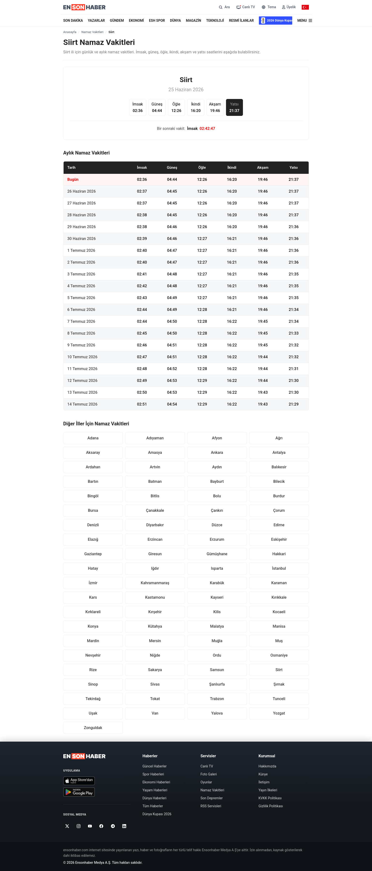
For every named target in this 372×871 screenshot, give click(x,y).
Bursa (93, 510)
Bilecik (279, 481)
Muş (279, 641)
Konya (93, 626)
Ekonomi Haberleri (156, 782)
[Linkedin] (124, 826)
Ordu (217, 655)
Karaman (279, 583)
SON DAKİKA (73, 20)
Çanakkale (155, 510)
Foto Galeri (209, 774)
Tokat (155, 698)
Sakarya (155, 669)
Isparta (217, 568)
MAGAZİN (193, 20)
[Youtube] (90, 826)
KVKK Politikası (270, 798)
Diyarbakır (155, 525)
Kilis (217, 612)
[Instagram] (79, 826)
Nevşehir (93, 655)
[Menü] (304, 20)
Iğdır (155, 568)
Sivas (155, 684)
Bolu (217, 496)
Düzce (217, 525)
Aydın (217, 467)
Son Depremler (212, 798)
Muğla (217, 641)
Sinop (93, 684)
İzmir (93, 583)
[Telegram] (113, 826)
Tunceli (279, 698)
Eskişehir (279, 539)
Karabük (217, 583)
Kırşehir (155, 612)
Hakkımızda (267, 766)
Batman (155, 481)
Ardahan (93, 467)
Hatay (93, 568)
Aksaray (93, 452)
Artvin (155, 467)
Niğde (155, 655)
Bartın (93, 481)
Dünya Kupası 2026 (157, 814)
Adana (93, 438)
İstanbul (279, 568)
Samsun (217, 669)
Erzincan (154, 539)
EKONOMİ (136, 20)
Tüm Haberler (153, 806)
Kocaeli (279, 612)
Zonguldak (93, 727)
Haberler (150, 756)
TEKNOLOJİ (215, 20)
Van (155, 713)
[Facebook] (101, 826)
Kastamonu (155, 597)
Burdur (279, 496)
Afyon (217, 438)
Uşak (93, 713)
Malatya (217, 626)
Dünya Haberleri (155, 798)
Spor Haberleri (153, 774)
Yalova (217, 713)
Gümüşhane (217, 554)
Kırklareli (93, 612)
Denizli (93, 525)
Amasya (155, 452)
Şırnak (279, 684)
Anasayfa (69, 32)
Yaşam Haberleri (155, 790)
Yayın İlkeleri (268, 790)
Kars (93, 597)
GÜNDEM (117, 20)
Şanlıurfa (217, 684)
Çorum (279, 510)
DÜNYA (175, 20)
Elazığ (93, 539)
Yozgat (279, 713)
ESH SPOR (157, 20)
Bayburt (217, 481)
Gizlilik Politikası (271, 806)
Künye (263, 774)
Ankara (217, 452)
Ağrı (279, 438)
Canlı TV (207, 766)
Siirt (279, 669)
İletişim (264, 782)
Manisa (279, 626)
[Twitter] (67, 826)
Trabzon (217, 698)
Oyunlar (206, 782)
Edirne (279, 525)
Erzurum (217, 539)
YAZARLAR (96, 20)
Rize (93, 669)
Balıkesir (278, 467)
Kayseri (217, 597)
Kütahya (155, 626)
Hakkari (279, 554)
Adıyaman (155, 438)
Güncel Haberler (155, 766)
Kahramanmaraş (155, 583)
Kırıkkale (278, 597)
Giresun (155, 554)
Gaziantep (93, 554)
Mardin (93, 641)
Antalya (278, 452)
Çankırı (217, 510)
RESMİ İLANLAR (241, 20)
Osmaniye (279, 655)
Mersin (155, 641)
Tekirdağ (93, 698)
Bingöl (93, 496)
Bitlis (155, 496)
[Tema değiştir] (268, 7)
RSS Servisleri (211, 806)
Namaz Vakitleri (92, 32)
